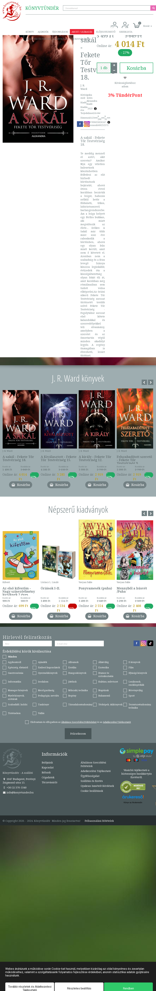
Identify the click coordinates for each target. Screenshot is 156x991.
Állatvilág (103, 662)
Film (131, 667)
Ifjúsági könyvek (138, 672)
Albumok (73, 662)
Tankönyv (43, 704)
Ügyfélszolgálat (90, 776)
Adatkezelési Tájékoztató (96, 771)
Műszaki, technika (78, 690)
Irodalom (43, 681)
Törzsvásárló (81, 38)
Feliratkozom (78, 733)
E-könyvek (134, 662)
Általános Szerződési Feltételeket (79, 722)
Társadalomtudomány (80, 704)
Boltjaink (47, 762)
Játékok (72, 681)
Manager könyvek (18, 690)
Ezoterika (103, 667)
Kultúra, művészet (108, 681)
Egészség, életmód (18, 667)
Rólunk (46, 772)
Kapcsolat (61, 38)
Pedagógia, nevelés (48, 695)
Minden (12, 656)
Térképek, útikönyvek (110, 704)
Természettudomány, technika (140, 706)
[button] (143, 24)
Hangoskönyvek (77, 672)
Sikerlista (125, 31)
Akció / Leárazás (82, 31)
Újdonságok (60, 31)
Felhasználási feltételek (99, 821)
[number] (104, 68)
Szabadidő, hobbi (17, 704)
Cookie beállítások (92, 791)
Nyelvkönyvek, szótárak (16, 697)
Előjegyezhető (105, 31)
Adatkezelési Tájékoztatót (117, 722)
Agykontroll (14, 662)
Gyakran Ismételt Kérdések (97, 786)
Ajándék (43, 31)
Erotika (72, 667)
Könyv (30, 31)
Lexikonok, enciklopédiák (136, 683)
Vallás (41, 713)
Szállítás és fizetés (38, 38)
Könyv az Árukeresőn (133, 802)
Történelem (14, 713)
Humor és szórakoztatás (105, 674)
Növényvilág (136, 690)
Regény (72, 695)
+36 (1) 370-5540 (15, 787)
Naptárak (103, 690)
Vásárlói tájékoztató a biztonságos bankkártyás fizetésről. (136, 773)
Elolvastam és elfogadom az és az (80, 722)
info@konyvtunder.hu (18, 792)
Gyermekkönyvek (47, 672)
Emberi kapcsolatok (49, 667)
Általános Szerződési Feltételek (93, 764)
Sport (132, 695)
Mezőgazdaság (46, 690)
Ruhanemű (104, 695)
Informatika (14, 681)
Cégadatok (48, 777)
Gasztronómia (15, 672)
